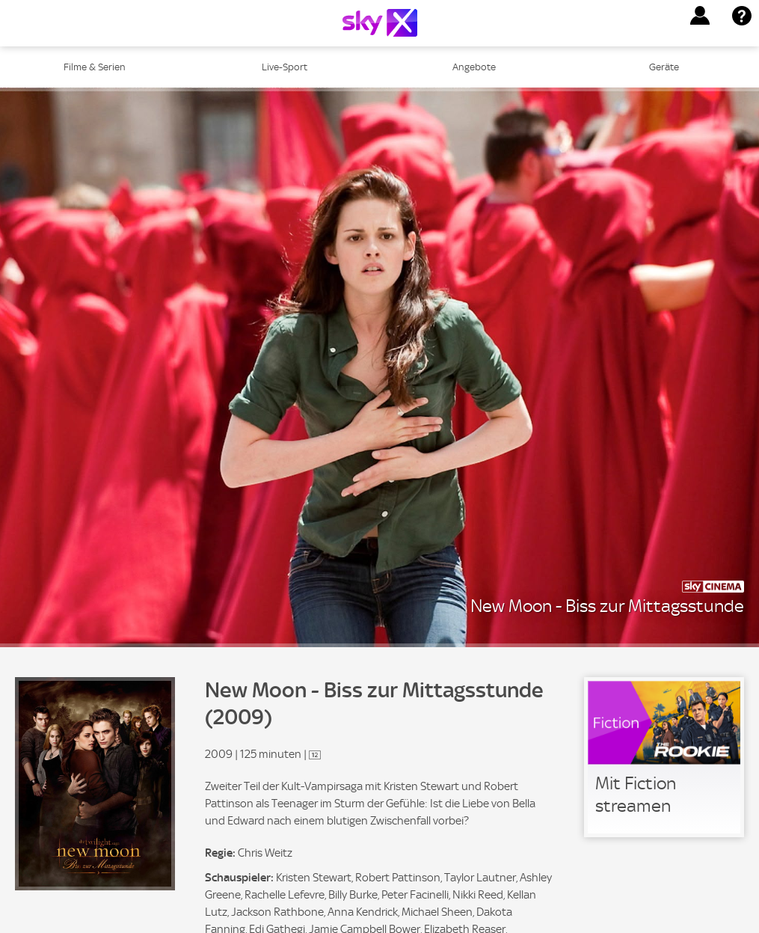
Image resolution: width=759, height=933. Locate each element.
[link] (664, 757)
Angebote (474, 67)
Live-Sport (284, 67)
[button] (700, 15)
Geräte (664, 67)
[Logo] (379, 23)
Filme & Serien (95, 67)
